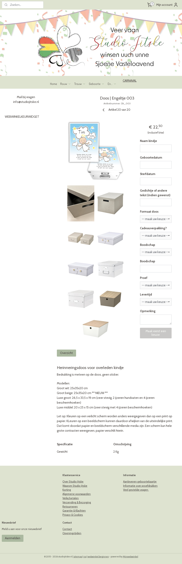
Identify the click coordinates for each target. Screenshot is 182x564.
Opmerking (147, 311)
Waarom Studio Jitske (74, 485)
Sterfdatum (147, 174)
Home (53, 84)
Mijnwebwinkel (130, 556)
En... (112, 84)
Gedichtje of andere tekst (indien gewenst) (155, 193)
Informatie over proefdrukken (140, 485)
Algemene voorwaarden (76, 494)
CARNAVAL (130, 80)
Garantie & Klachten (74, 510)
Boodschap (147, 245)
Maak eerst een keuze (155, 333)
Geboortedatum (151, 157)
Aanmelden (12, 538)
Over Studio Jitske (72, 481)
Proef (143, 278)
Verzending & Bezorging (76, 502)
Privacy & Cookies (72, 514)
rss (84, 556)
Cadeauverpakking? (153, 228)
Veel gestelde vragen (136, 489)
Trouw (80, 84)
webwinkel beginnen (98, 556)
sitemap (78, 556)
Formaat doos (149, 212)
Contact (67, 529)
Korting (66, 489)
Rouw (65, 84)
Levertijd (146, 294)
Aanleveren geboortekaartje (140, 481)
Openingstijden (71, 533)
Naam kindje (148, 141)
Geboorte (97, 84)
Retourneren (70, 506)
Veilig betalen (70, 498)
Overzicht (66, 353)
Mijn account (167, 4)
